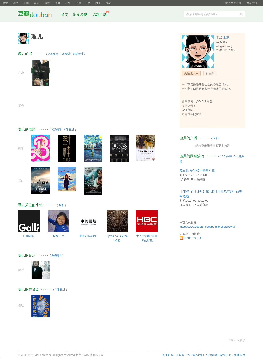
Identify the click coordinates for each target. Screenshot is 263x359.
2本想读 (65, 54)
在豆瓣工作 (183, 355)
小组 (68, 3)
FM (88, 3)
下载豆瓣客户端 (232, 3)
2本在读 (53, 54)
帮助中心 (225, 355)
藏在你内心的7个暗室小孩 (197, 170)
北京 (226, 37)
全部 (61, 205)
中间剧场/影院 (88, 236)
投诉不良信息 (237, 340)
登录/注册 (252, 3)
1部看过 (60, 289)
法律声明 (212, 355)
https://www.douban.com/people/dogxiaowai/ (208, 226)
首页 (64, 15)
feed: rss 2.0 (192, 238)
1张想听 (57, 255)
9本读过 (78, 54)
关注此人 (190, 73)
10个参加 (226, 156)
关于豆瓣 (168, 355)
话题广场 (100, 15)
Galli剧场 (28, 236)
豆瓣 (5, 3)
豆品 (108, 3)
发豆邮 (210, 73)
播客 (47, 3)
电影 (26, 3)
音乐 (36, 3)
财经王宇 (58, 236)
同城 (57, 3)
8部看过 (69, 129)
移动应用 (239, 355)
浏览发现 (80, 15)
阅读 (78, 3)
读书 (15, 3)
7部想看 (57, 129)
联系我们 (198, 355)
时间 (98, 3)
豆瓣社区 (38, 15)
